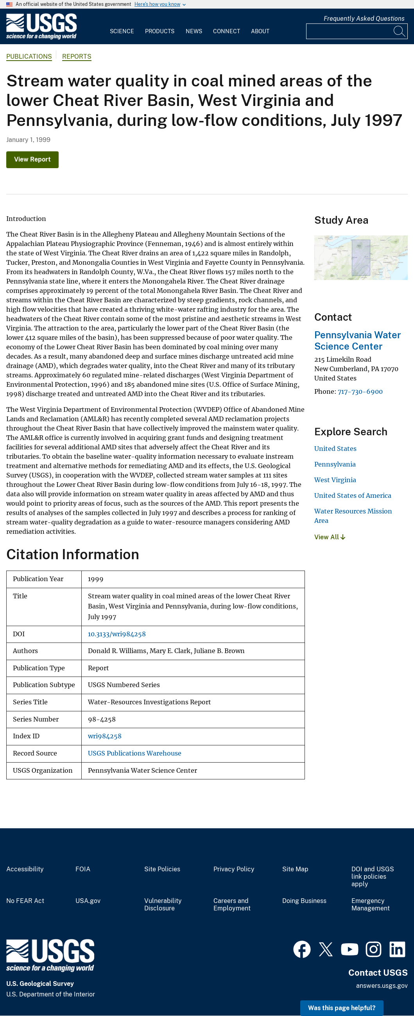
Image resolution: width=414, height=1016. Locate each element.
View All (329, 537)
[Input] (357, 31)
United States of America (352, 495)
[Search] (400, 31)
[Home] (41, 37)
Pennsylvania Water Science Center (357, 340)
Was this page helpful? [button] (342, 1008)
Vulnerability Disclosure (163, 905)
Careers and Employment (232, 905)
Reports (76, 56)
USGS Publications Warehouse (134, 753)
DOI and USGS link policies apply (372, 877)
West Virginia (335, 480)
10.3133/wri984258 (117, 634)
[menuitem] (122, 26)
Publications (29, 56)
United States (335, 448)
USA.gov (87, 901)
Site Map (295, 869)
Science (122, 31)
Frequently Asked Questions (364, 18)
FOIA (82, 869)
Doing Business (304, 901)
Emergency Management (370, 905)
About (260, 31)
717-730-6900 (360, 391)
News (194, 31)
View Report (32, 159)
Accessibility (25, 869)
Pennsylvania (335, 464)
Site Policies (162, 869)
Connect (226, 31)
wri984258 (105, 736)
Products (159, 31)
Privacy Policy (233, 869)
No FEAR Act (25, 901)
